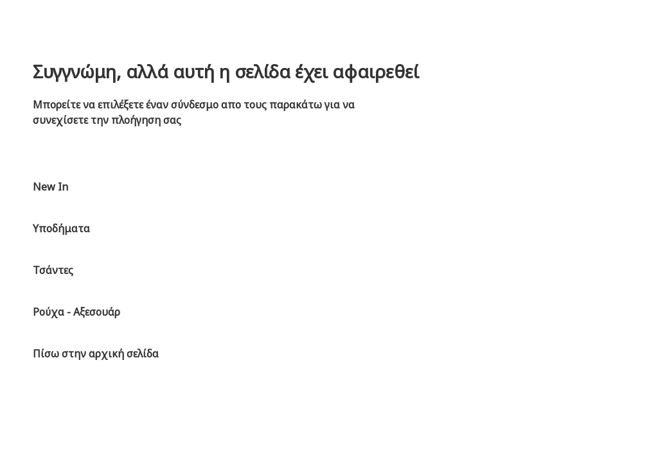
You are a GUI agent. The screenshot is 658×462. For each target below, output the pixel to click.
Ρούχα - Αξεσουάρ (76, 312)
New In (50, 187)
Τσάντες (53, 270)
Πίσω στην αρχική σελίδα (96, 353)
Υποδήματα (61, 228)
